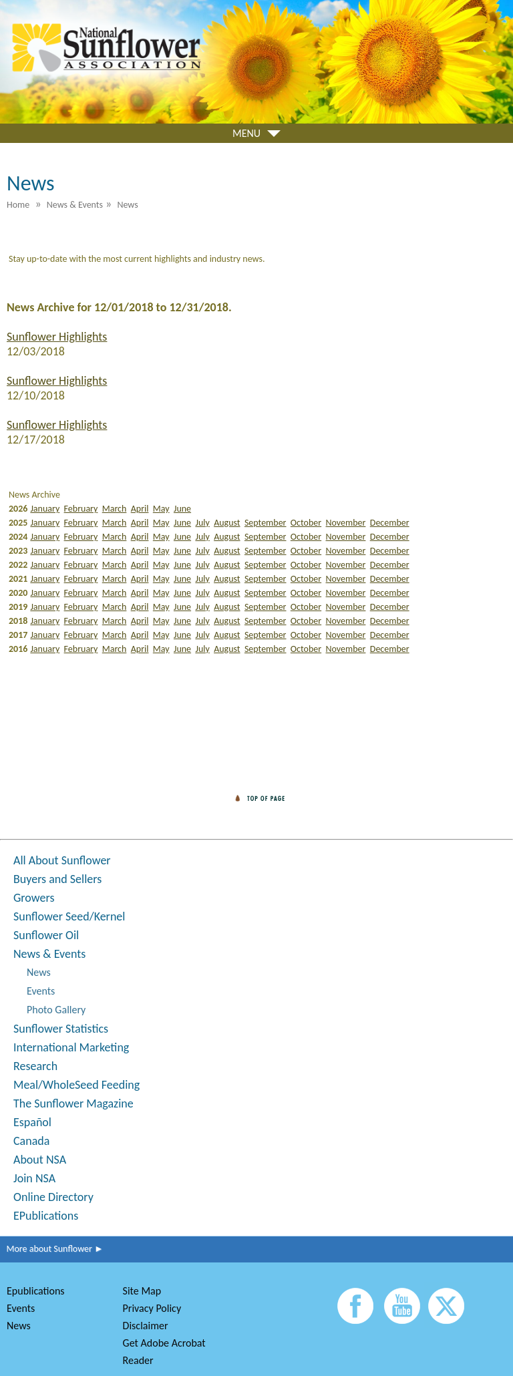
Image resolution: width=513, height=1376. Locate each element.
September (265, 522)
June (182, 508)
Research (35, 1066)
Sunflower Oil (46, 935)
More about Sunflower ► (52, 1248)
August (227, 522)
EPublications (45, 1215)
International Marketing (71, 1047)
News (39, 972)
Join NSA (34, 1178)
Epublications (36, 1290)
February (81, 508)
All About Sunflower (62, 860)
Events (41, 991)
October (306, 522)
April (140, 508)
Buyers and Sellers (57, 879)
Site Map (142, 1290)
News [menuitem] (127, 204)
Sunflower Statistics (60, 1028)
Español (32, 1122)
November (346, 522)
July (202, 522)
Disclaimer (145, 1325)
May (161, 508)
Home (18, 204)
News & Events (49, 954)
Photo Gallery (56, 1009)
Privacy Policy (152, 1308)
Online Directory (53, 1197)
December (389, 522)
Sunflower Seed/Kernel (69, 916)
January (44, 508)
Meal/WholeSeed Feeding (76, 1084)
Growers (33, 897)
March (114, 508)
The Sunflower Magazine (73, 1103)
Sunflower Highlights (57, 336)
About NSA (39, 1159)
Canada (31, 1141)
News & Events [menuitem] (75, 204)
